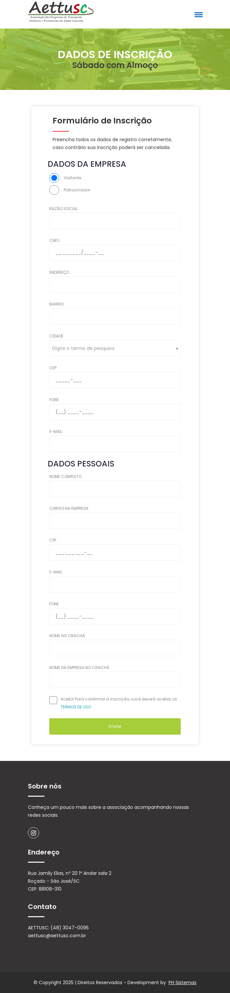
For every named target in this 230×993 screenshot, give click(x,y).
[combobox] (115, 348)
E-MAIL (55, 431)
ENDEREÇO (59, 272)
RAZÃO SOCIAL (63, 208)
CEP (53, 368)
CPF (53, 540)
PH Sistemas (182, 982)
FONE (54, 399)
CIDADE (56, 336)
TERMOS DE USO (75, 707)
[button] (197, 14)
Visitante (72, 178)
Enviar (115, 726)
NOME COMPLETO (65, 476)
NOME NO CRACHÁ (67, 635)
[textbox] (85, 348)
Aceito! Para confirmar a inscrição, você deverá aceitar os (118, 703)
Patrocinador (77, 190)
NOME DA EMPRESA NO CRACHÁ (79, 667)
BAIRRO (56, 304)
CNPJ (54, 240)
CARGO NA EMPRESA (68, 508)
